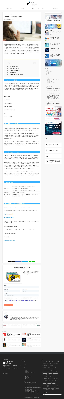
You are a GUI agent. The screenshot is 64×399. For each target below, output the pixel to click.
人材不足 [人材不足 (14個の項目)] (55, 382)
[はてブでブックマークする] (25, 261)
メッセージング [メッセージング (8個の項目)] (54, 380)
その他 (26, 370)
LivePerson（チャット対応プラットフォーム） (31, 390)
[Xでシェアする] (11, 261)
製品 (46, 87)
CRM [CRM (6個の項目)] (53, 361)
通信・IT (26, 378)
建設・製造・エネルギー (51, 82)
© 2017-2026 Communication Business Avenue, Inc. (32, 397)
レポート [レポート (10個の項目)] (51, 382)
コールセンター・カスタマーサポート (53, 79)
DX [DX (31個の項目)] (58, 361)
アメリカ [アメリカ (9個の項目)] (51, 363)
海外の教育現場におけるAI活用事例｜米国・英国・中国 (55, 44)
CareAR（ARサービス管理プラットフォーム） (31, 383)
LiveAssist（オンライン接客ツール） (52, 97)
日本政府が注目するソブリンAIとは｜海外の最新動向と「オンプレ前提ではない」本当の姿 (55, 49)
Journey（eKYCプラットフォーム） (52, 94)
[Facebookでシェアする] (18, 261)
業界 (46, 74)
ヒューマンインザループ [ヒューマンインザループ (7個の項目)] (55, 378)
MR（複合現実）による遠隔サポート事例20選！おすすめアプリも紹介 (55, 33)
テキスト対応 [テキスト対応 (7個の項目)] (45, 374)
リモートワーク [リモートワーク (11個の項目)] (46, 382)
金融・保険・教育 (49, 86)
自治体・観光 (27, 377)
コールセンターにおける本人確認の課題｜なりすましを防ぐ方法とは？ (55, 55)
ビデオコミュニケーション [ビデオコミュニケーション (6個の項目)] (47, 380)
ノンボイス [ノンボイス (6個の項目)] (52, 376)
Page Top (32, 356)
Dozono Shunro (13, 315)
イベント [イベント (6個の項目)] (55, 363)
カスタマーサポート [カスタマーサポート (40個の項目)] (53, 367)
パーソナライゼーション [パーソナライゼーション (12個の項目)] (47, 378)
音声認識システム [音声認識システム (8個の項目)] (54, 389)
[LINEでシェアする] (32, 261)
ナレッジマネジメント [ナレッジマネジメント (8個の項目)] (46, 376)
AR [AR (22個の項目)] (46, 361)
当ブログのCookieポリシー (6, 373)
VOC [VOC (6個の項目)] (47, 363)
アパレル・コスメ (49, 78)
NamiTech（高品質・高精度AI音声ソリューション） (32, 391)
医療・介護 (48, 80)
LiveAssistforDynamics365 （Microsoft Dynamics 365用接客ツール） (33, 387)
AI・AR (48, 75)
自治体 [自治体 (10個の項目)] (44, 389)
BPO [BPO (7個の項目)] (49, 361)
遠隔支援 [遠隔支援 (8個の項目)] (48, 389)
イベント (47, 70)
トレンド (47, 72)
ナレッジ (47, 73)
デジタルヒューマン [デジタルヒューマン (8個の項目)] (51, 374)
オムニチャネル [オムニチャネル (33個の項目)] (46, 365)
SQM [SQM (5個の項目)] (44, 363)
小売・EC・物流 (49, 81)
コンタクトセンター (49, 71)
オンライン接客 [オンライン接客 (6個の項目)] (52, 365)
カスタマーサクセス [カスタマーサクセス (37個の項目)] (46, 367)
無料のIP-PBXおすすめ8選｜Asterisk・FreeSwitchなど (54, 38)
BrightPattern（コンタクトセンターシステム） (31, 382)
